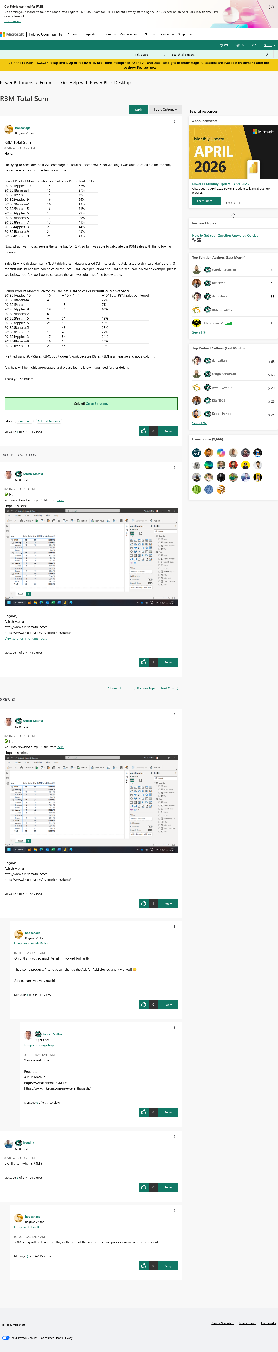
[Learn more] (206, 201)
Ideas (109, 34)
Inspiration (91, 34)
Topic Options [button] (164, 109)
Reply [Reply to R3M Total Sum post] (168, 431)
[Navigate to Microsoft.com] (12, 34)
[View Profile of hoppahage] (22, 127)
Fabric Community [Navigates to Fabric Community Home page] (45, 34)
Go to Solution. (97, 403)
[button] (138, 109)
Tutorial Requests (49, 421)
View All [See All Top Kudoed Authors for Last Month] (199, 423)
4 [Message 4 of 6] (17, 652)
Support (183, 34)
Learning (165, 34)
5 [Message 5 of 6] (27, 994)
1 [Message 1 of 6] (17, 431)
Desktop (122, 82)
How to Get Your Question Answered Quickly (225, 235)
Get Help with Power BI (84, 82)
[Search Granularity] (150, 54)
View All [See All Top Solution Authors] (199, 332)
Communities (128, 34)
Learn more (12, 21)
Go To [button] (268, 45)
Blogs (148, 34)
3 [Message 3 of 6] (27, 1256)
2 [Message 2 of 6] (17, 1177)
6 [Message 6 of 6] (37, 1102)
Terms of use (247, 1323)
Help (253, 45)
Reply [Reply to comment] (168, 662)
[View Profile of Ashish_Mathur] (33, 473)
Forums (72, 34)
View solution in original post (26, 638)
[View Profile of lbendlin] (28, 1142)
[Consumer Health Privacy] (56, 1338)
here (60, 500)
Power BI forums (16, 82)
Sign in (239, 45)
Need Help (24, 421)
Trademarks (268, 1323)
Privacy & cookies (222, 1323)
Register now (146, 67)
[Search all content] (221, 54)
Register (223, 45)
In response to (31, 943)
